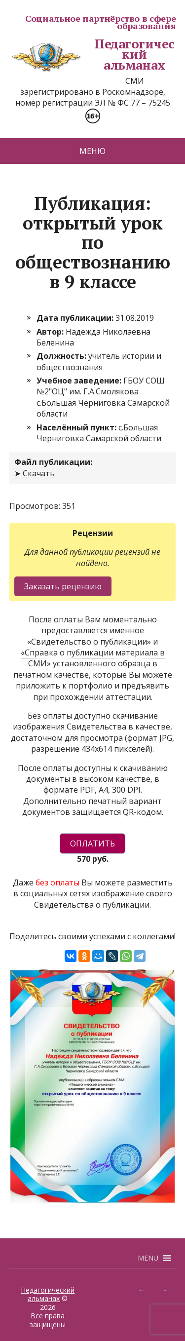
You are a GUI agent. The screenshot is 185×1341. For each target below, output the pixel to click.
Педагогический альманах (92, 54)
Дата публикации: (76, 317)
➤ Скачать (34, 473)
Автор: (51, 331)
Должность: (62, 355)
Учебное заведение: (80, 380)
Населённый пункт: (77, 427)
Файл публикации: (53, 462)
